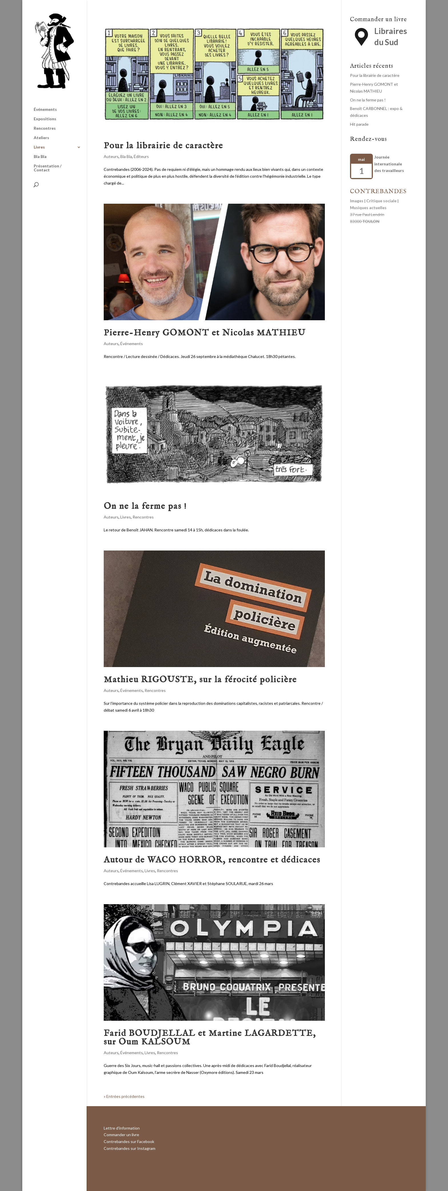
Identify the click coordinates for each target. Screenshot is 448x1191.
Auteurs (111, 156)
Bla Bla (40, 157)
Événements (45, 109)
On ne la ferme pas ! (145, 506)
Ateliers (41, 138)
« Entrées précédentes (124, 1096)
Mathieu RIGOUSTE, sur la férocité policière (200, 679)
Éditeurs (141, 156)
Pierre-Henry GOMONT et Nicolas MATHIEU (205, 333)
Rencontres (45, 128)
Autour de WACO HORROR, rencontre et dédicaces (212, 860)
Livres (39, 147)
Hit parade (359, 124)
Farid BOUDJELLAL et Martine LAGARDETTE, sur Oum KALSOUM (210, 1038)
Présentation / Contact (47, 168)
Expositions (45, 119)
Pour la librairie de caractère (163, 146)
